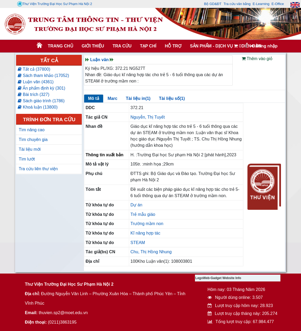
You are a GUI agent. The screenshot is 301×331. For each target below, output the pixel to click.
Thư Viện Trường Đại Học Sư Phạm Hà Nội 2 (54, 4)
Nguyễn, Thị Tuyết (148, 117)
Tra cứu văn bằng (236, 4)
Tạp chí (148, 46)
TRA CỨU (122, 46)
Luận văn (99, 59)
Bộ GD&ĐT (213, 4)
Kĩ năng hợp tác (145, 233)
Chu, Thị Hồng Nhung (151, 252)
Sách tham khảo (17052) (43, 75)
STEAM (138, 242)
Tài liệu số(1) (172, 98)
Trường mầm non (147, 223)
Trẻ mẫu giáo (143, 214)
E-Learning (261, 4)
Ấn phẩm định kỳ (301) (41, 88)
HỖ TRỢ (173, 46)
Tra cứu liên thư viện (38, 169)
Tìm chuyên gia (33, 139)
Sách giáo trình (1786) (41, 101)
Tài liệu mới (30, 149)
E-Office (277, 4)
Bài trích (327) (33, 94)
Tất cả (49, 60)
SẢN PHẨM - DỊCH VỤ (211, 46)
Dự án (136, 205)
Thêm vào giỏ (257, 58)
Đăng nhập (264, 46)
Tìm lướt (27, 159)
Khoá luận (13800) (38, 107)
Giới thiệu (93, 46)
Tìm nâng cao (32, 130)
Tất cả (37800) (34, 69)
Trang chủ (60, 46)
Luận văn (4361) (36, 82)
